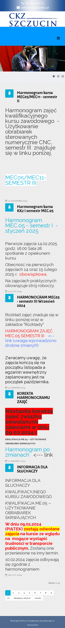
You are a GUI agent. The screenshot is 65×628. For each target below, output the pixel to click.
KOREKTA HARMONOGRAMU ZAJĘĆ (33, 398)
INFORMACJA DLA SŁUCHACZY (32, 469)
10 (8, 598)
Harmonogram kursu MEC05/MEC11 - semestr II (37, 97)
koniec (38, 598)
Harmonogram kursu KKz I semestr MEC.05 (35, 209)
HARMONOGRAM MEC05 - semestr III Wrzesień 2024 (38, 301)
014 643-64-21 (34, 3)
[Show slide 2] (58, 76)
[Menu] (58, 38)
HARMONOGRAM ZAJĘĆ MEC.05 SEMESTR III (29, 333)
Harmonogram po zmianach (27, 452)
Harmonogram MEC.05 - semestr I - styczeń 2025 (31, 225)
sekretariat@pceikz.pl (35, 7)
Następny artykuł (22, 598)
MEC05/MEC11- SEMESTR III (25, 180)
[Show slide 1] (53, 76)
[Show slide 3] (62, 76)
